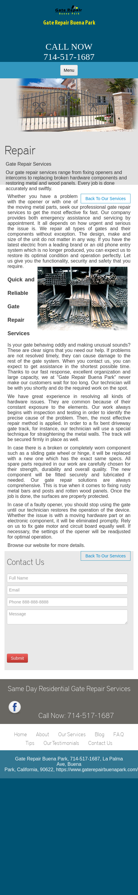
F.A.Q (118, 734)
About (42, 734)
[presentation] (52, 639)
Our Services (72, 734)
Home (20, 734)
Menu (69, 70)
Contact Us (100, 742)
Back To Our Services (106, 198)
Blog (99, 734)
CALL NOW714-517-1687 (69, 52)
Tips (30, 742)
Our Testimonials (61, 742)
